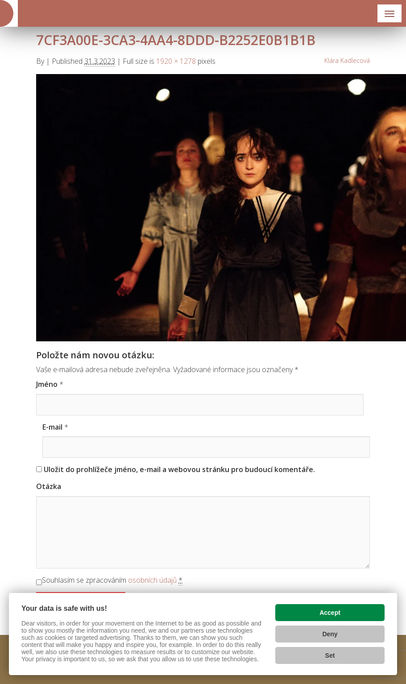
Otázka (48, 486)
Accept (329, 612)
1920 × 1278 (176, 61)
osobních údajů (152, 580)
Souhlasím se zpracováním (112, 580)
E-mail (52, 427)
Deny (329, 634)
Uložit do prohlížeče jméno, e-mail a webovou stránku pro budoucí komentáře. (179, 469)
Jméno (47, 384)
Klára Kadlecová (347, 60)
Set (330, 655)
